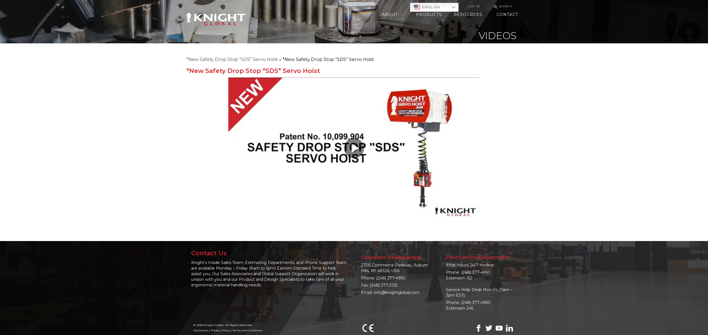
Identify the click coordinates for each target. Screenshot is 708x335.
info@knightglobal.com (396, 292)
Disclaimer (200, 330)
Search (502, 6)
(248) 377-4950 (390, 277)
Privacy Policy (220, 330)
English (427, 7)
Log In (474, 6)
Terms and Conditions (247, 330)
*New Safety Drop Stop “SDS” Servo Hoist (232, 59)
